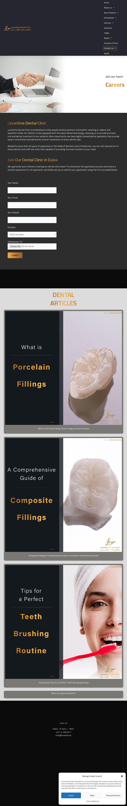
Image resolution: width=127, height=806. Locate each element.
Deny (92, 795)
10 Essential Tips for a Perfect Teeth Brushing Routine (64, 684)
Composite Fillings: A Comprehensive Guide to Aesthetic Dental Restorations (63, 557)
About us (109, 7)
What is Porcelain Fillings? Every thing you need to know (63, 430)
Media (108, 38)
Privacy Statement (93, 801)
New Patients (111, 12)
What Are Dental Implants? (63, 695)
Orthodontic (110, 17)
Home (106, 2)
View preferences (113, 795)
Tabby (106, 33)
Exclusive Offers (111, 43)
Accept (71, 795)
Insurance (108, 28)
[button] (122, 776)
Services (109, 22)
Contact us (110, 48)
